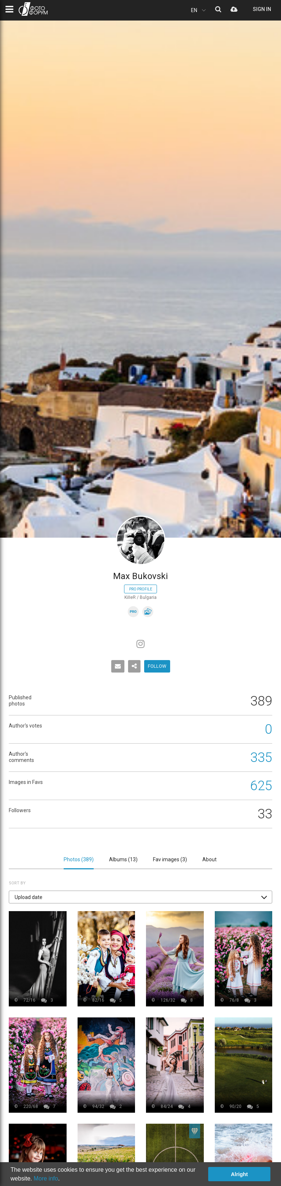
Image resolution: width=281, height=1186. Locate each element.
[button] (140, 897)
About (209, 859)
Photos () (79, 859)
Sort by (17, 883)
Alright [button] (239, 1174)
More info (46, 1178)
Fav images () (170, 859)
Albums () (123, 859)
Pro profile (140, 589)
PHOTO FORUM (33, 9)
